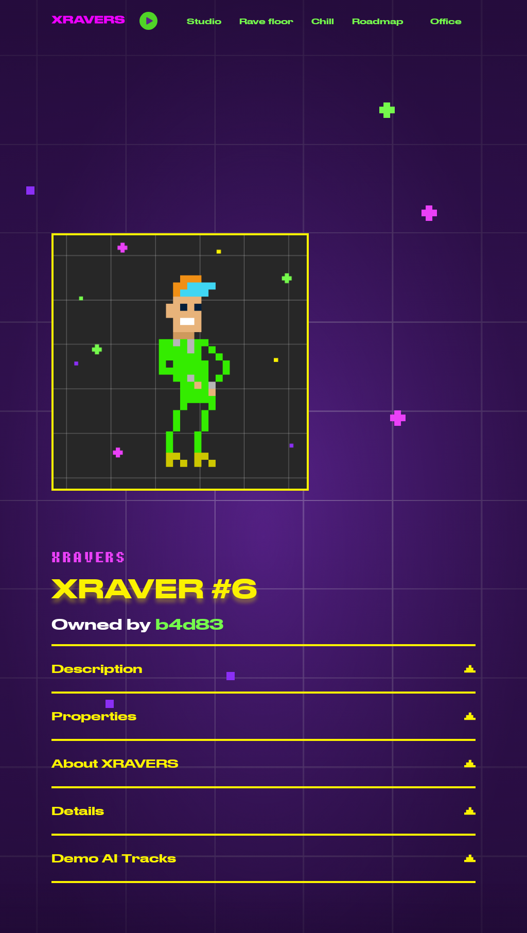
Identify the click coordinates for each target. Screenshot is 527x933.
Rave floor (266, 21)
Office (446, 21)
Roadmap (377, 21)
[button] (263, 669)
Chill (322, 21)
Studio (204, 21)
